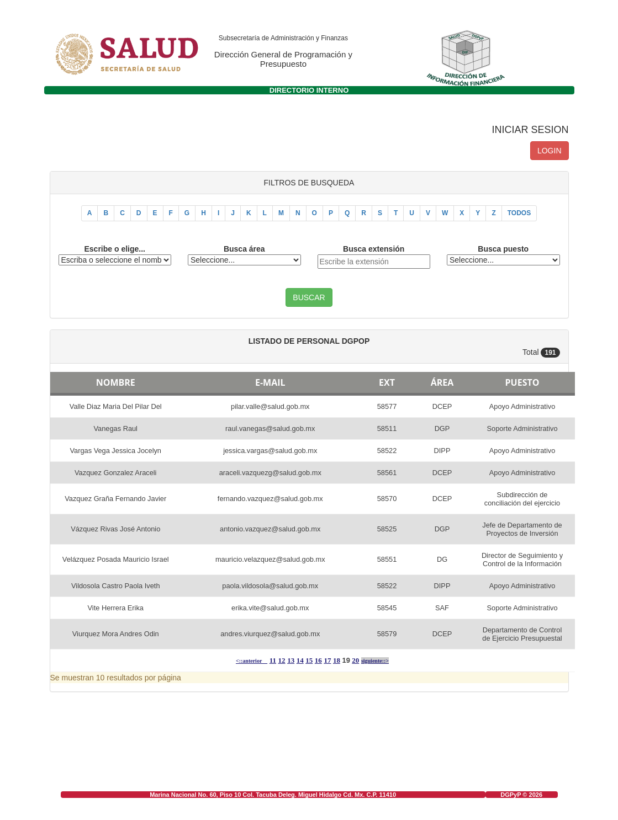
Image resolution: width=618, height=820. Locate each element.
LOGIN (549, 150)
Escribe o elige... (115, 248)
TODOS (519, 213)
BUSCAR (309, 297)
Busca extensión (373, 248)
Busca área (244, 248)
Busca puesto (503, 248)
